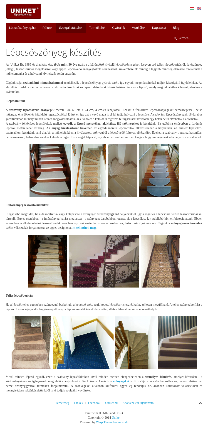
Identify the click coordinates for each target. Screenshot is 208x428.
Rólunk (47, 28)
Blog (176, 28)
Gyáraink (118, 28)
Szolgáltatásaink (70, 28)
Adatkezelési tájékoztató (138, 403)
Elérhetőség (61, 403)
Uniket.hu (111, 403)
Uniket (116, 417)
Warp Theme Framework (112, 422)
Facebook (94, 403)
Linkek (78, 403)
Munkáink (138, 28)
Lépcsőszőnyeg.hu (22, 28)
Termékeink (97, 28)
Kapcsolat (159, 28)
